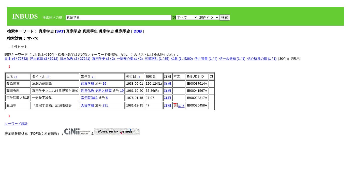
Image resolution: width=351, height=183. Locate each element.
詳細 (167, 83)
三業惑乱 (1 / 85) (157, 58)
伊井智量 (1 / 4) (206, 58)
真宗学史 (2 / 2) (103, 58)
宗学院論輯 (89, 98)
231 (105, 105)
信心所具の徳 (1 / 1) (262, 58)
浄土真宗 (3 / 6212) (44, 58)
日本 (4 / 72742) (16, 58)
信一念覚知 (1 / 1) (232, 58)
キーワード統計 (16, 124)
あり (178, 106)
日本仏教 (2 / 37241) (75, 58)
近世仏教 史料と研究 (96, 91)
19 (104, 83)
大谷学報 (87, 105)
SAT (60, 31)
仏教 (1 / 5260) (182, 58)
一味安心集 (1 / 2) (130, 58)
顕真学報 (87, 83)
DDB (138, 31)
